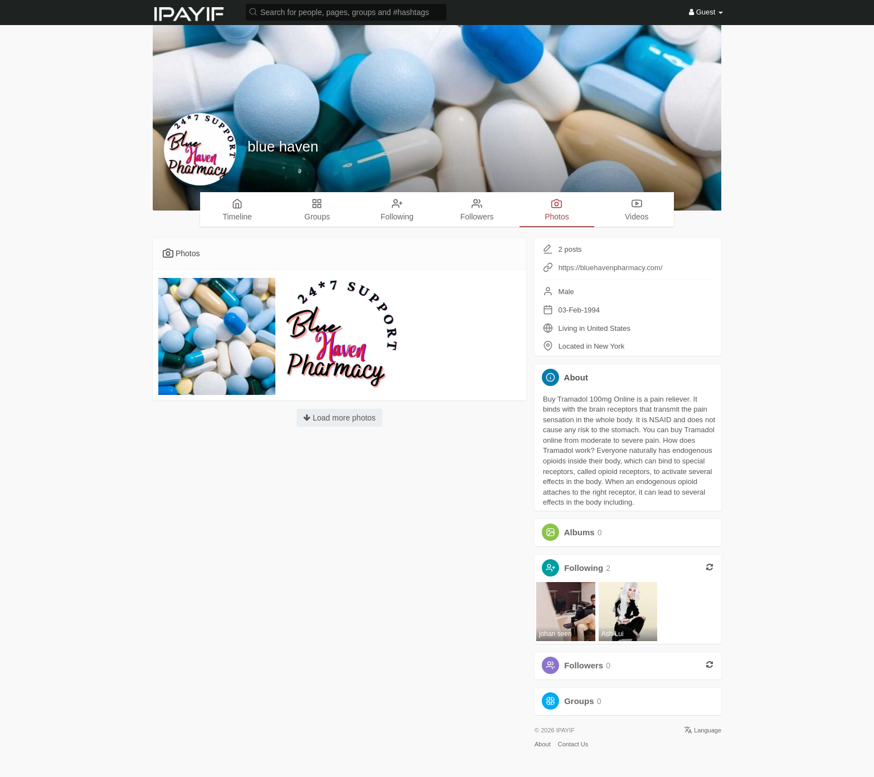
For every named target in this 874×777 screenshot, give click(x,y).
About (543, 744)
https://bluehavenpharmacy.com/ (611, 267)
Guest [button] (706, 12)
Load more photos (339, 417)
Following (583, 568)
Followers (583, 665)
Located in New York (592, 346)
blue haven (282, 146)
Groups (579, 701)
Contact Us (573, 744)
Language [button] (702, 730)
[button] (346, 11)
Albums (579, 532)
